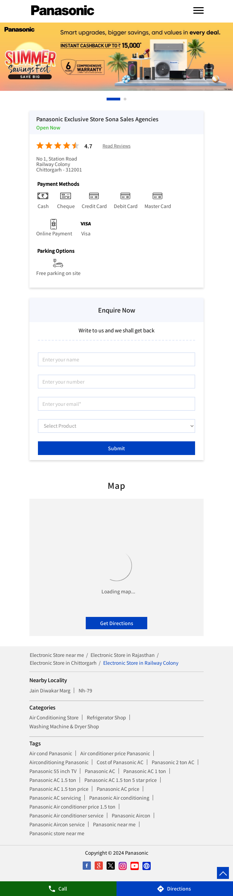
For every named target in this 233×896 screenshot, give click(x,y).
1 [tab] (108, 99)
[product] (116, 426)
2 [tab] (125, 99)
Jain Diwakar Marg (49, 690)
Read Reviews (116, 146)
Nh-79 (85, 690)
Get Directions (116, 623)
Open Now (48, 127)
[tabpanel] (116, 57)
